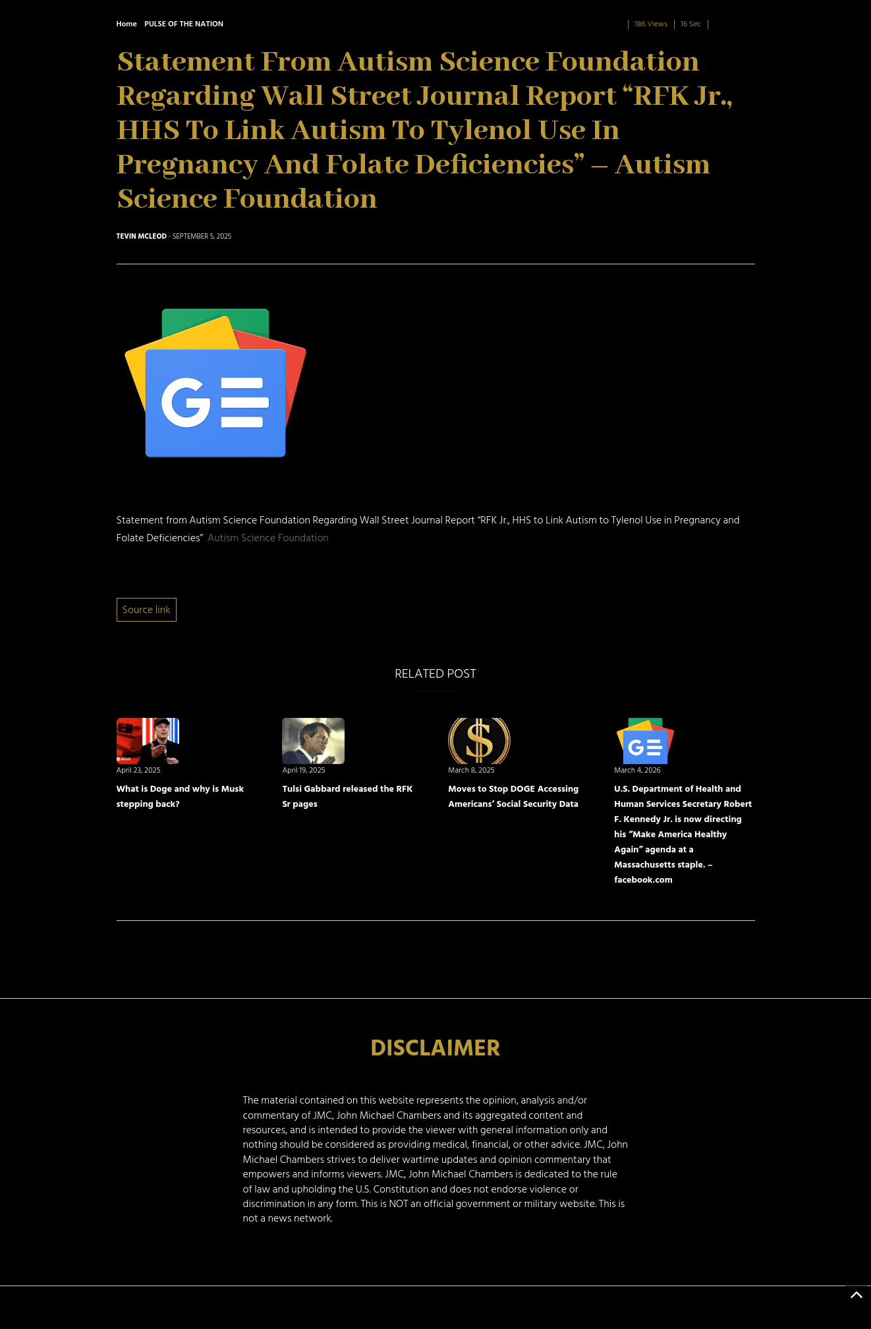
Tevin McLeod (142, 237)
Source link (147, 609)
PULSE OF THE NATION (183, 24)
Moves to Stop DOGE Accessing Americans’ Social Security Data (513, 796)
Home (127, 24)
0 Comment (734, 24)
